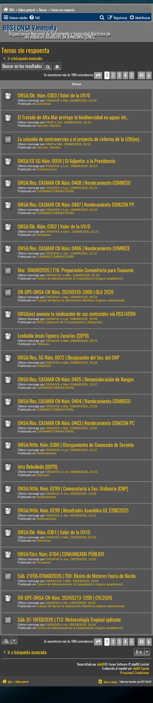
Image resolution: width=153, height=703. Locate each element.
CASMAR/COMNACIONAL (56, 191)
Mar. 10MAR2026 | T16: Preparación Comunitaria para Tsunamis (76, 270)
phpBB (101, 664)
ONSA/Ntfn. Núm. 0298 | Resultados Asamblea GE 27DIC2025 (73, 510)
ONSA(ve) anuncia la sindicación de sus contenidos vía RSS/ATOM (77, 313)
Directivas (44, 103)
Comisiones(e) (47, 169)
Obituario (43, 344)
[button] (98, 75)
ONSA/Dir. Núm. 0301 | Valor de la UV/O (54, 532)
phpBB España (141, 668)
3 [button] (119, 75)
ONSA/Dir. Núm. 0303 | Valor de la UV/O (54, 95)
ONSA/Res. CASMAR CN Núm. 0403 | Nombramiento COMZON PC (76, 423)
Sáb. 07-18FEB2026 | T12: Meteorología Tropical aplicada (69, 619)
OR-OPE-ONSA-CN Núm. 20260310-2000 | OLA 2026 (66, 292)
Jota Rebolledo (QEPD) (37, 466)
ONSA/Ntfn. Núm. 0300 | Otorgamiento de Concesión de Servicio (76, 444)
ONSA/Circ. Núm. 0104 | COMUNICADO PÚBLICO (61, 554)
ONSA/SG (44, 365)
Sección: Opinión (49, 125)
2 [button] (113, 75)
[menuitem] (34, 17)
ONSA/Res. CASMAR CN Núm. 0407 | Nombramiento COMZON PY (76, 204)
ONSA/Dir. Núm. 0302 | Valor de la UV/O (54, 226)
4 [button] (125, 75)
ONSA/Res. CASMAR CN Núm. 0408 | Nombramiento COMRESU (74, 182)
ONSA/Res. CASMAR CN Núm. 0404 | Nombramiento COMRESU (74, 401)
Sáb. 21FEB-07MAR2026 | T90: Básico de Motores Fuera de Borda (77, 576)
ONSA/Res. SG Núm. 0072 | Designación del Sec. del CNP (68, 357)
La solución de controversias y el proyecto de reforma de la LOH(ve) (78, 139)
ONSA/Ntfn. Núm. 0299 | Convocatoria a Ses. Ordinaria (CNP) (73, 488)
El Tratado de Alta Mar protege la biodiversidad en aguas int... (73, 117)
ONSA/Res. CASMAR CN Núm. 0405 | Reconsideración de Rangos (76, 379)
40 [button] (141, 75)
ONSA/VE (53, 100)
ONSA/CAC (54, 275)
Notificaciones (47, 453)
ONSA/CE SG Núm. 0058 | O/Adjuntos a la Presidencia (66, 161)
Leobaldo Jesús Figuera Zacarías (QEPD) (53, 335)
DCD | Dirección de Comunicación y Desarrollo (69, 322)
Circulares (44, 562)
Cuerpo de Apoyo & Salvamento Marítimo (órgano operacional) (81, 300)
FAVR (50, 122)
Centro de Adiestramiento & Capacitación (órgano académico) (80, 278)
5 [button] (132, 75)
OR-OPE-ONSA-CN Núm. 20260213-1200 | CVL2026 (65, 597)
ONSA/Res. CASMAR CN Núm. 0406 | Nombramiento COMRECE (74, 248)
